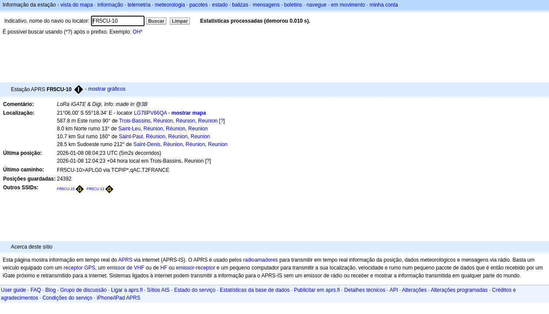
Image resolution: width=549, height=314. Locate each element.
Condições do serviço (67, 298)
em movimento (348, 5)
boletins (293, 5)
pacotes (198, 5)
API (394, 290)
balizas (240, 5)
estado (220, 5)
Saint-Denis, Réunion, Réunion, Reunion (180, 144)
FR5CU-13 (95, 189)
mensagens (266, 5)
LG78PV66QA (150, 113)
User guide (13, 290)
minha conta (384, 5)
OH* (138, 32)
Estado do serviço (195, 290)
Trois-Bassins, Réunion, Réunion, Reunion (168, 121)
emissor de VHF (125, 268)
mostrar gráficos (106, 89)
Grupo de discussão (83, 290)
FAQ (35, 290)
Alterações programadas (459, 290)
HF (163, 268)
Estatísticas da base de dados (255, 290)
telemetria (139, 5)
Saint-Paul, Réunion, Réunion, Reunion (164, 136)
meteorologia (170, 5)
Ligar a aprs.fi (127, 290)
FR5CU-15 (66, 189)
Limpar (180, 21)
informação (110, 5)
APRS (125, 260)
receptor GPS (79, 268)
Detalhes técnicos (365, 290)
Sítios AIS (158, 290)
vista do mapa (77, 5)
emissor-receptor (195, 268)
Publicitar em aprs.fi (317, 290)
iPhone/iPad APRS (118, 298)
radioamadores (260, 260)
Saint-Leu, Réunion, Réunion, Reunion (163, 129)
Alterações (414, 290)
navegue (316, 5)
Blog (50, 290)
